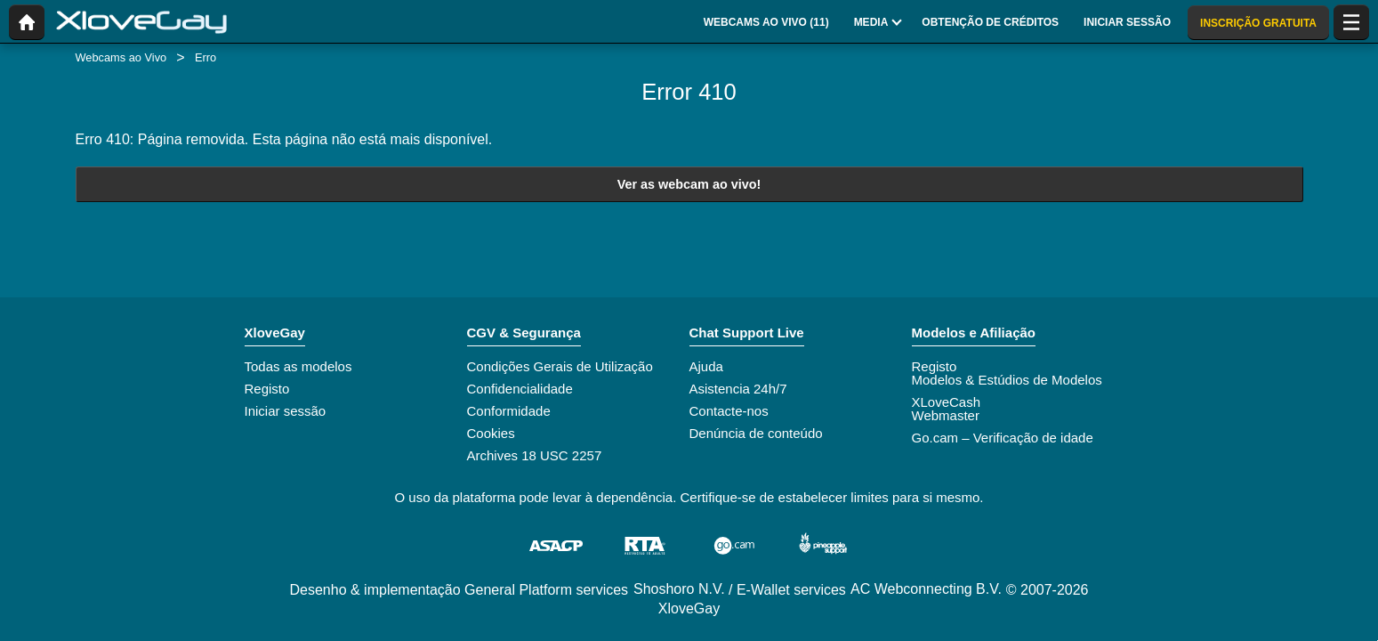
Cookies (491, 433)
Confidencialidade (520, 388)
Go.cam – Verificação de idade (1002, 437)
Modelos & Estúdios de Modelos (1007, 379)
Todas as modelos (298, 366)
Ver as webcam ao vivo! (689, 184)
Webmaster (945, 415)
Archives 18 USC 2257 (534, 455)
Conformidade (509, 410)
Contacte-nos (729, 410)
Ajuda (706, 366)
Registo (267, 388)
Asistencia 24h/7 (738, 388)
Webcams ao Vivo (121, 57)
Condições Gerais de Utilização (560, 366)
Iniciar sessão (285, 410)
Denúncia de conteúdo (756, 433)
